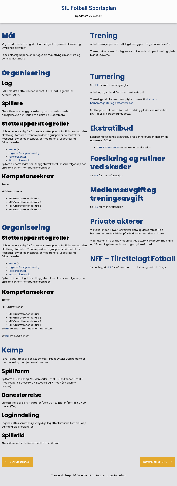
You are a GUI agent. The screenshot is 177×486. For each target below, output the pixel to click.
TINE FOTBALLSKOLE (108, 147)
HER (7, 328)
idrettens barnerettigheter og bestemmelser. (123, 101)
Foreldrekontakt (18, 156)
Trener (13, 149)
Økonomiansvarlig (19, 160)
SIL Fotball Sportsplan (88, 8)
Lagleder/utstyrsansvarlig (24, 153)
